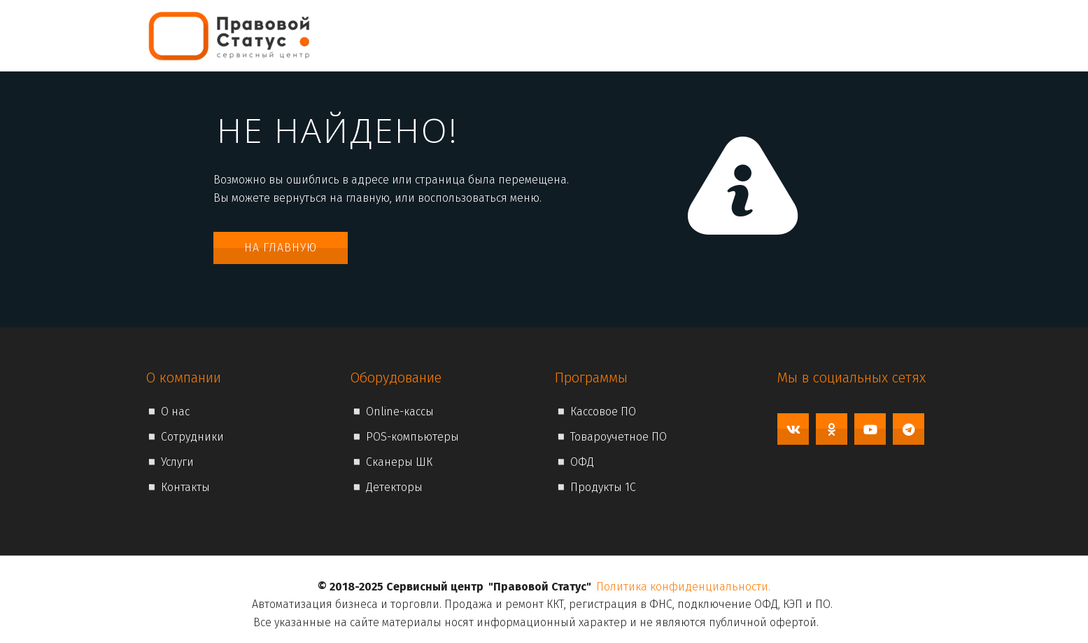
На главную (280, 247)
